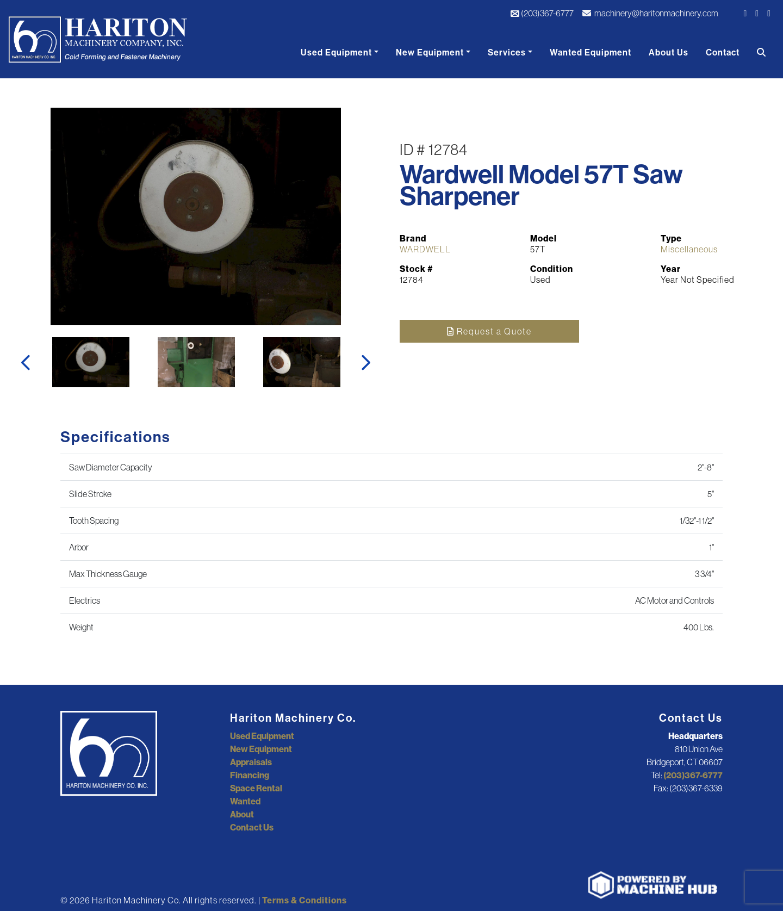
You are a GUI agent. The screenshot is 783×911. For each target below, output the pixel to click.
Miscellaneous (689, 249)
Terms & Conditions (304, 900)
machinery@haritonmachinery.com (650, 13)
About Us (668, 52)
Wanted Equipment (590, 52)
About (242, 814)
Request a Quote (489, 331)
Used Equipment (336, 52)
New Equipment (430, 52)
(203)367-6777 (542, 13)
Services (507, 52)
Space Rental (256, 788)
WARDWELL (425, 249)
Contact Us (252, 827)
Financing (249, 775)
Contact (722, 52)
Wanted (245, 801)
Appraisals (251, 762)
